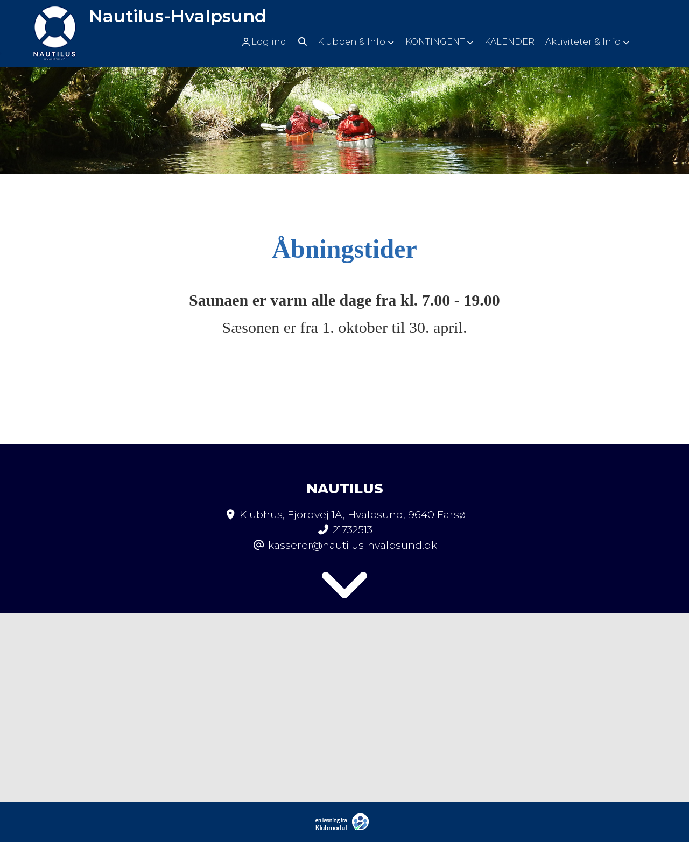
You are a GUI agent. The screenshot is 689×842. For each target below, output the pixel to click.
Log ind (263, 42)
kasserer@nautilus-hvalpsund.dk (352, 545)
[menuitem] (267, 42)
